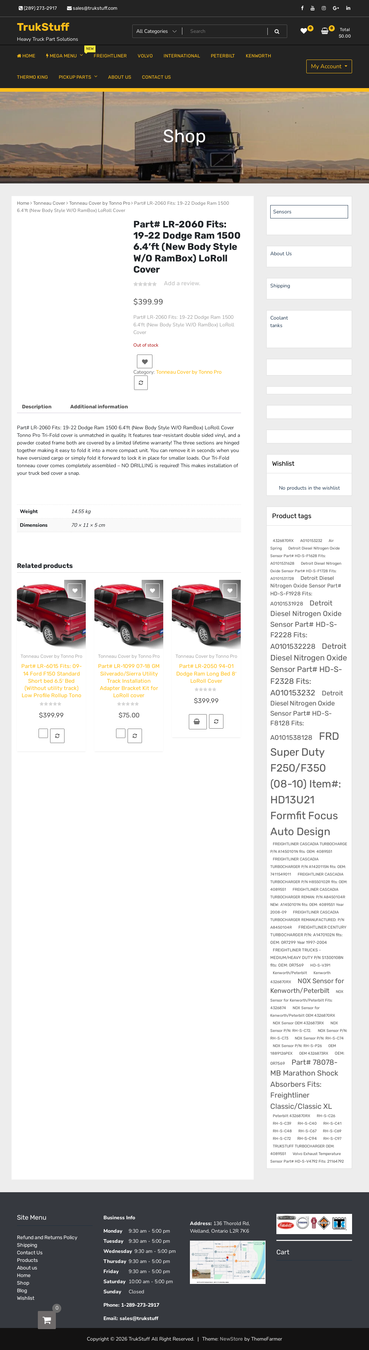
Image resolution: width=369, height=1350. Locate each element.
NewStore (231, 1339)
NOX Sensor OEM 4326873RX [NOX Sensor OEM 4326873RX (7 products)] (298, 1023)
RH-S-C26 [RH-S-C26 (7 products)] (326, 1116)
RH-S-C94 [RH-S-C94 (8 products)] (307, 1138)
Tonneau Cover (49, 203)
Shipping (27, 1245)
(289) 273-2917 (38, 8)
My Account (327, 66)
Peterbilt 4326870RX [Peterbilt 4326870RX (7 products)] (291, 1116)
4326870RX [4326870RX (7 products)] (283, 540)
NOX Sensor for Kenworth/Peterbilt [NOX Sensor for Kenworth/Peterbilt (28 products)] (307, 986)
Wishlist (25, 1298)
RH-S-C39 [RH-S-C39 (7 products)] (282, 1123)
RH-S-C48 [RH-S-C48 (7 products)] (282, 1131)
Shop (23, 1283)
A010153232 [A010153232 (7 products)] (311, 540)
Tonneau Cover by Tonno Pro (99, 203)
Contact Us (30, 1253)
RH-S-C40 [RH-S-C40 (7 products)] (307, 1123)
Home (23, 203)
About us (27, 1268)
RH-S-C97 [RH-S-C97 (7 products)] (332, 1138)
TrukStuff (43, 27)
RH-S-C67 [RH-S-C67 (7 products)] (307, 1131)
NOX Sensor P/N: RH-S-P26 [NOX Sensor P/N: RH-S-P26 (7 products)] (297, 1045)
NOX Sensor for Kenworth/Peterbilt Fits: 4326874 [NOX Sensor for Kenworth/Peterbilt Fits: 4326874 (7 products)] (306, 999)
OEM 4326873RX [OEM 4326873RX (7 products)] (313, 1053)
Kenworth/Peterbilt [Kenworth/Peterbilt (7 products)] (290, 973)
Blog (22, 1291)
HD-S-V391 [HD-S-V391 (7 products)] (320, 965)
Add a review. (182, 283)
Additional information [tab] (99, 407)
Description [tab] (37, 407)
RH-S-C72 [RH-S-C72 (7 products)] (282, 1138)
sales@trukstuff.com (92, 8)
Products (27, 1260)
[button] (198, 721)
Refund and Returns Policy (47, 1237)
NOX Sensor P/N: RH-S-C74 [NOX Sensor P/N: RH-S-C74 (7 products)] (319, 1038)
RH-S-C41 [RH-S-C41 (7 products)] (332, 1123)
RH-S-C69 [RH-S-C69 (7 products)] (332, 1131)
